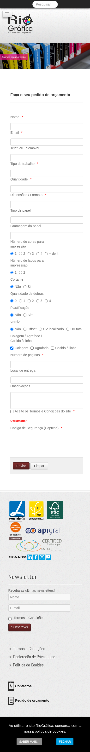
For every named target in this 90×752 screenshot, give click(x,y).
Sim (28, 287)
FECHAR (65, 741)
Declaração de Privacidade (34, 657)
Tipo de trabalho (22, 164)
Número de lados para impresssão (27, 263)
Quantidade (19, 179)
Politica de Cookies (28, 665)
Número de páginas (25, 355)
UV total (74, 329)
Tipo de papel (20, 210)
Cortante (16, 279)
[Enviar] (21, 465)
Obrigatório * (18, 420)
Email (14, 132)
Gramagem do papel (25, 226)
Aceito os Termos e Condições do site (40, 411)
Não (15, 287)
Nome (14, 117)
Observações (20, 386)
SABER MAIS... (29, 741)
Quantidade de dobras (27, 293)
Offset (29, 329)
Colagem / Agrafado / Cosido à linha (26, 338)
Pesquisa (32, 0)
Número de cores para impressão (27, 244)
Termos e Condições (29, 618)
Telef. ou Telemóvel (24, 148)
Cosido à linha (64, 348)
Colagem (19, 348)
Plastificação (19, 308)
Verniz (15, 322)
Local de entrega (22, 370)
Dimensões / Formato (26, 195)
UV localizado (51, 329)
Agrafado (39, 348)
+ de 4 (51, 253)
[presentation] (46, 443)
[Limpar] (39, 465)
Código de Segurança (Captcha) (34, 428)
